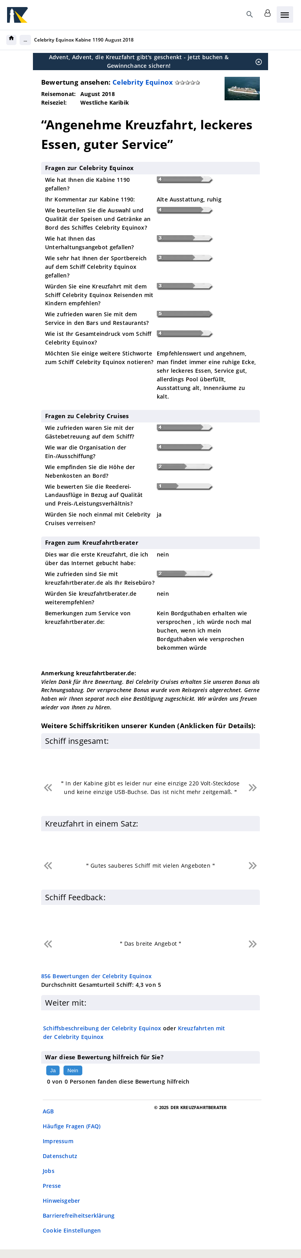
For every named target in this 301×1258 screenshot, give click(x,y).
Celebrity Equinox (142, 82)
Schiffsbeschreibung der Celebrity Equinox (102, 1028)
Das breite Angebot (150, 943)
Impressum (58, 1141)
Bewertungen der (96, 976)
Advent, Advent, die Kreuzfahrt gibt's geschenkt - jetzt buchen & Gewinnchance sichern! (139, 61)
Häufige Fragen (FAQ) (71, 1126)
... (25, 39)
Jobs (48, 1171)
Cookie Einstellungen (72, 1230)
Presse (52, 1185)
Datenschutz (60, 1156)
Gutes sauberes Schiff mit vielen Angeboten (150, 865)
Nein (72, 1070)
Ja (53, 1070)
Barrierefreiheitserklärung (78, 1215)
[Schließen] (256, 61)
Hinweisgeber (61, 1200)
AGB (48, 1111)
